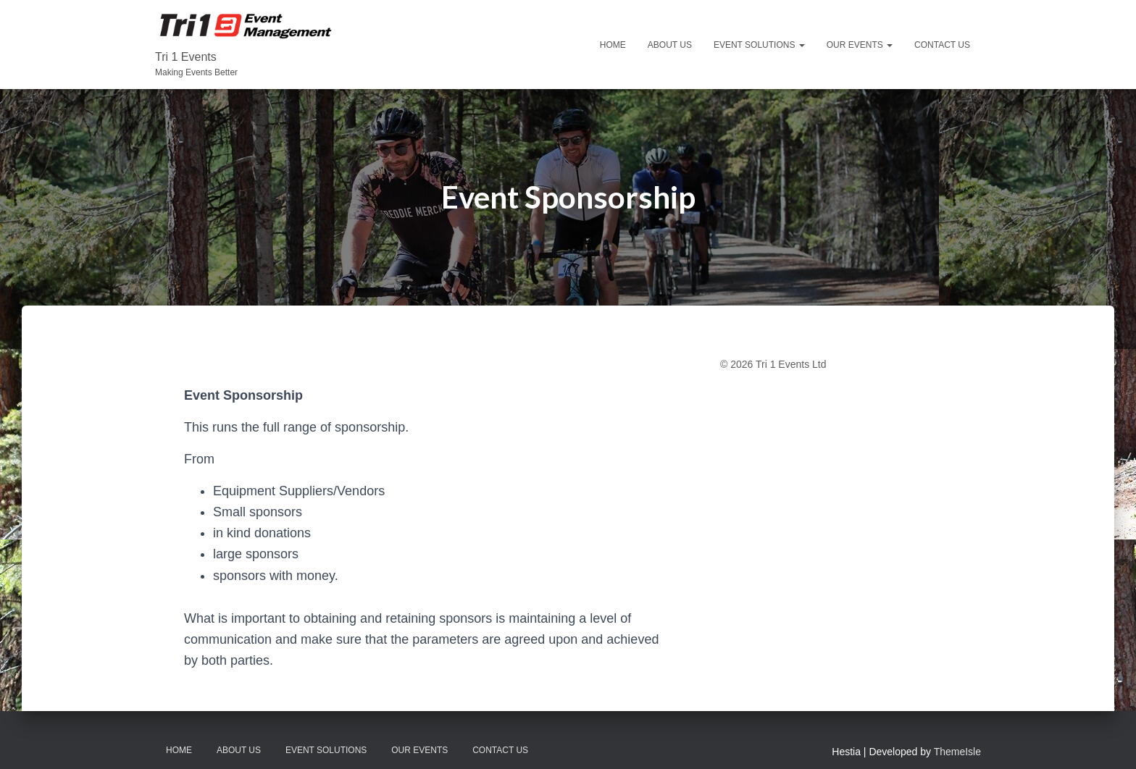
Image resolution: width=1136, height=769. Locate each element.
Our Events (860, 45)
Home (613, 45)
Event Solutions (759, 45)
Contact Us (942, 45)
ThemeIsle (957, 751)
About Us (670, 45)
